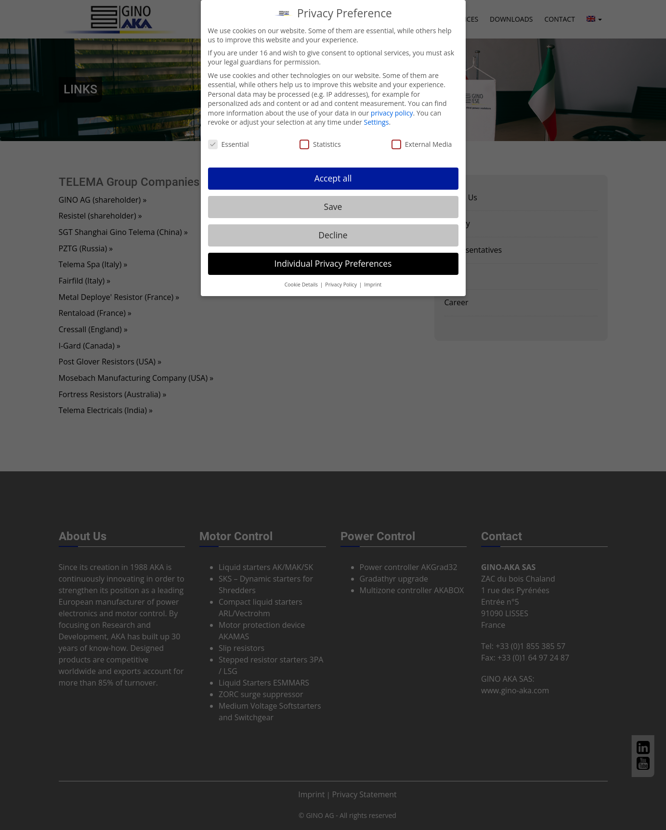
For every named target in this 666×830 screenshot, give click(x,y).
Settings (376, 122)
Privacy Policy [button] (341, 284)
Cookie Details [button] (302, 284)
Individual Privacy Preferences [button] (333, 263)
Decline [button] (332, 235)
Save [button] (333, 206)
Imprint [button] (372, 284)
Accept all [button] (333, 178)
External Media (422, 144)
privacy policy (392, 112)
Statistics (320, 144)
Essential (228, 144)
